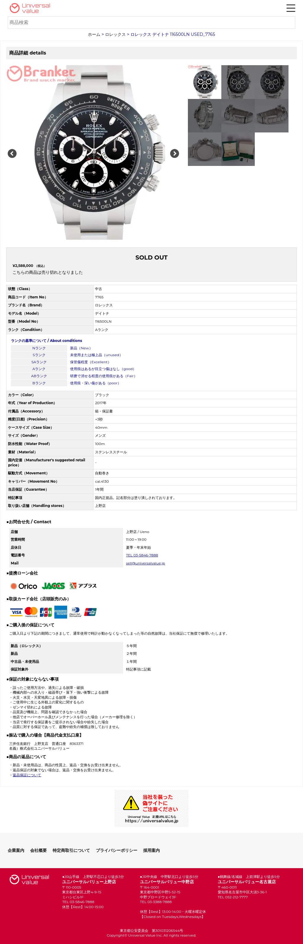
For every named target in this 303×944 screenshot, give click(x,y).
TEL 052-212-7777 (233, 897)
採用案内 (151, 850)
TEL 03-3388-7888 (156, 902)
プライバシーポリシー (116, 850)
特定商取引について (71, 850)
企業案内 (16, 850)
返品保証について (27, 775)
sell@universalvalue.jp (145, 563)
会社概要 (38, 850)
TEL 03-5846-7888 (142, 555)
